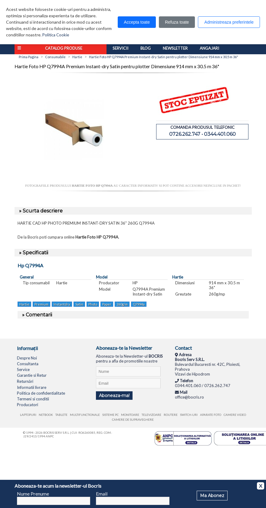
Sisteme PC (110, 414)
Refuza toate (177, 22)
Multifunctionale (85, 414)
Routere (171, 414)
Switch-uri (189, 414)
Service (23, 369)
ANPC (50, 436)
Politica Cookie (55, 34)
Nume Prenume (33, 493)
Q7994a (139, 304)
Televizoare (151, 414)
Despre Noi (27, 358)
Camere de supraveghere (133, 419)
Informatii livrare (31, 387)
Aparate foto (210, 414)
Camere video (235, 414)
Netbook (46, 414)
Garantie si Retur (32, 375)
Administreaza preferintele (229, 22)
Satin (79, 304)
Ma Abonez (212, 495)
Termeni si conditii (33, 398)
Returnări (25, 381)
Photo (92, 304)
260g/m (122, 304)
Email (101, 493)
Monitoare (130, 414)
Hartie (24, 304)
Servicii (120, 48)
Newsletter (175, 48)
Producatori (27, 404)
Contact (183, 348)
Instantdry (62, 304)
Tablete (61, 414)
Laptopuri (28, 414)
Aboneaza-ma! (114, 395)
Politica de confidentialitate (41, 393)
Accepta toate (137, 22)
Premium (41, 304)
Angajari (209, 48)
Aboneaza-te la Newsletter (124, 348)
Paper (106, 304)
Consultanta (27, 363)
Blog (145, 48)
